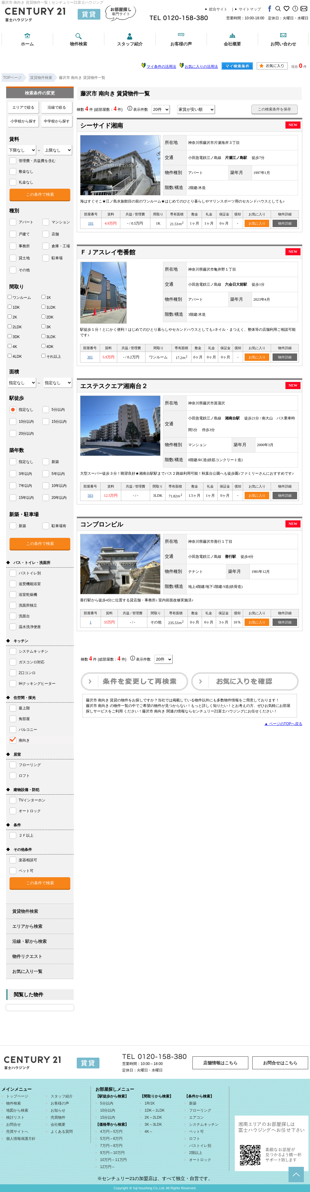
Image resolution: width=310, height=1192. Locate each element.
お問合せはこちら (280, 1062)
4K (12, 346)
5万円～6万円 (111, 1138)
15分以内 (107, 1117)
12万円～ (107, 1167)
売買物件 (58, 1117)
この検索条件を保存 (274, 109)
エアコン (196, 1117)
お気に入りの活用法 (201, 66)
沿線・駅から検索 (29, 941)
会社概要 (232, 43)
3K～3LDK (153, 1124)
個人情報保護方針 (21, 1138)
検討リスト (15, 1117)
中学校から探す (57, 121)
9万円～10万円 (112, 1153)
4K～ (149, 1131)
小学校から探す (23, 121)
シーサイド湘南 (101, 125)
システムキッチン (204, 1124)
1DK (14, 307)
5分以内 (106, 1103)
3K (46, 326)
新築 (192, 1103)
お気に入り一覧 (27, 971)
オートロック (200, 1160)
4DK (47, 346)
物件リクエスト (27, 956)
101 (91, 223)
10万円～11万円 (113, 1160)
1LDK (48, 307)
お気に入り (257, 223)
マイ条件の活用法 (161, 66)
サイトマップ (250, 9)
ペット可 (196, 1131)
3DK (14, 336)
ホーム (27, 43)
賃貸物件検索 (25, 911)
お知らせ (58, 1110)
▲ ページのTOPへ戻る (283, 724)
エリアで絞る (23, 107)
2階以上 (195, 1153)
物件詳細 (285, 223)
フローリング (200, 1110)
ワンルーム (19, 297)
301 (90, 357)
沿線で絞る (57, 107)
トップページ (17, 1096)
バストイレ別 (200, 1146)
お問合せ (13, 1124)
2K (12, 316)
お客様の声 (181, 43)
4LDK (15, 356)
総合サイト (218, 9)
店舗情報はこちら (220, 1062)
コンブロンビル (101, 524)
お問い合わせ (283, 43)
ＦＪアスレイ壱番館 (107, 252)
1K (46, 297)
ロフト (194, 1138)
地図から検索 (17, 1110)
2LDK (15, 326)
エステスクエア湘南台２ (114, 386)
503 (90, 495)
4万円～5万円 (111, 1131)
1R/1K (150, 1103)
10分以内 (107, 1110)
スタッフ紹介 (130, 43)
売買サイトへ (17, 1131)
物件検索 (78, 43)
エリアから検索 (27, 926)
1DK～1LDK (155, 1110)
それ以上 (51, 356)
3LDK (48, 336)
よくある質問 (62, 1131)
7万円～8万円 (111, 1146)
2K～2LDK (153, 1117)
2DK (47, 316)
